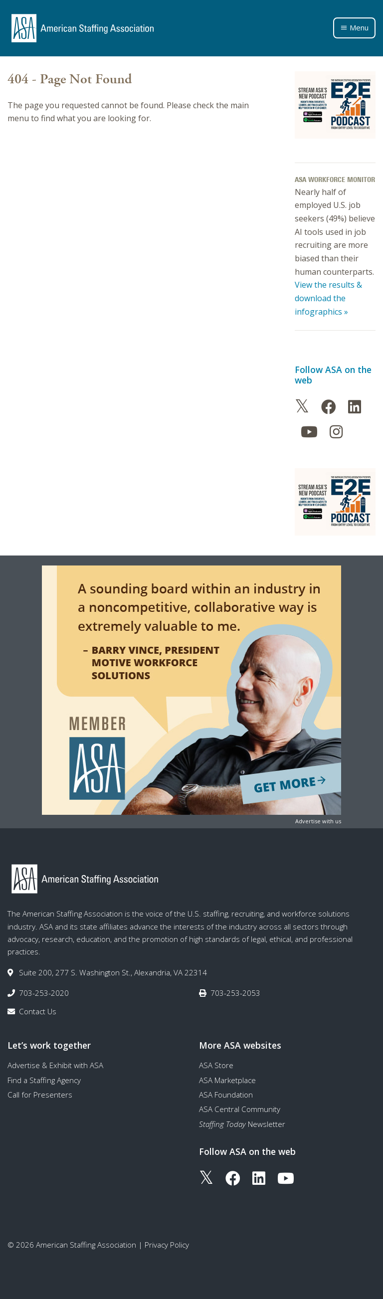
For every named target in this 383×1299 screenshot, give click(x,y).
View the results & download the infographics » (328, 298)
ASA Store (216, 1065)
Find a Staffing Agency (44, 1080)
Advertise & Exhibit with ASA (55, 1065)
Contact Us (37, 1011)
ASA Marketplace (227, 1080)
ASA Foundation (226, 1095)
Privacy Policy (167, 1245)
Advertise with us (318, 821)
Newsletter (242, 1124)
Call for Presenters (39, 1095)
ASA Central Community (239, 1109)
